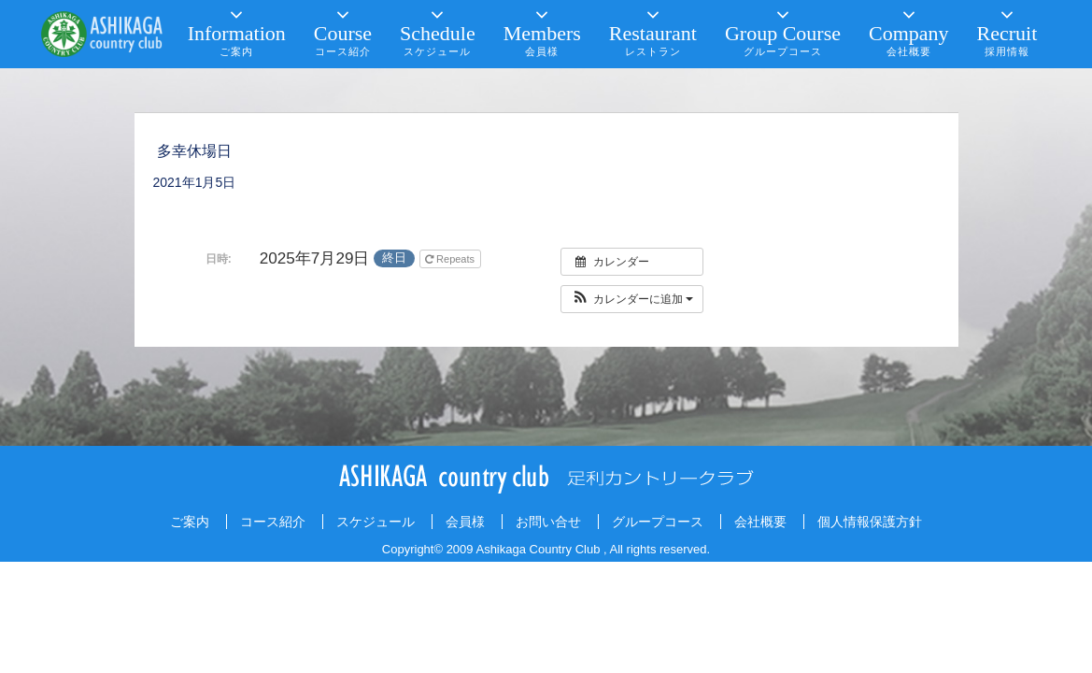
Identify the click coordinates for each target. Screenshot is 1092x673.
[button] (631, 299)
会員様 (465, 521)
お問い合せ (548, 521)
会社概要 (760, 521)
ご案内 (189, 521)
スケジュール (375, 521)
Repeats (451, 259)
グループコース (657, 521)
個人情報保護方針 (869, 521)
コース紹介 (272, 521)
